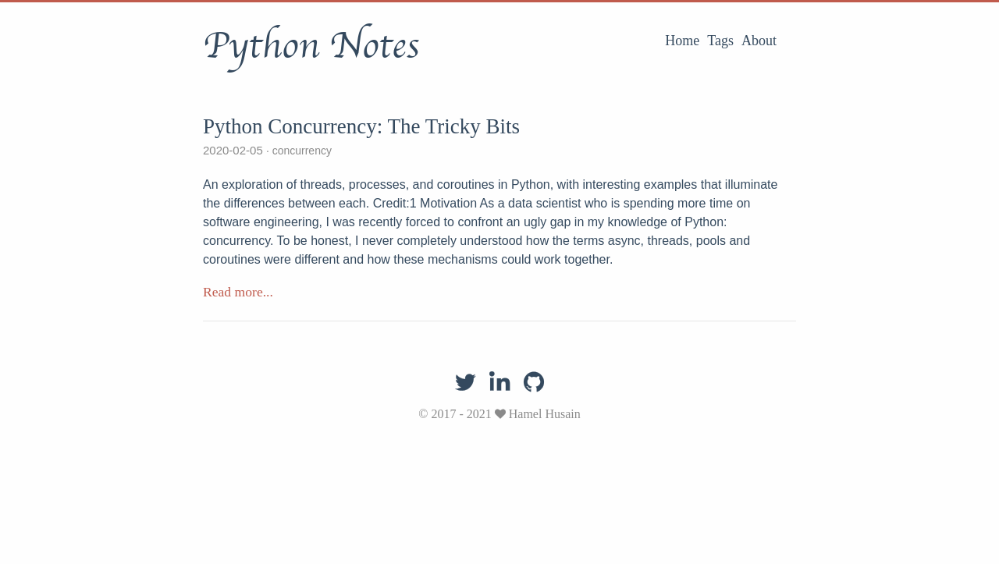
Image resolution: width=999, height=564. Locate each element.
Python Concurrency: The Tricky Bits (361, 126)
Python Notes (311, 46)
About (759, 40)
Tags (720, 40)
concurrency (300, 150)
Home (682, 40)
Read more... (238, 292)
